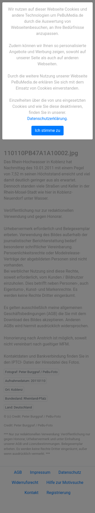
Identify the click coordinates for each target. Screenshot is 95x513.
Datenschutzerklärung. (47, 118)
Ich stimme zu (47, 130)
